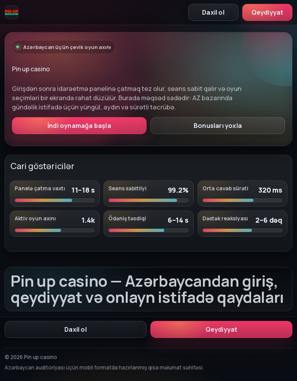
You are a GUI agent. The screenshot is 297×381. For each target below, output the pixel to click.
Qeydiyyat (267, 12)
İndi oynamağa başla (79, 125)
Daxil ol (213, 12)
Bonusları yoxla (218, 125)
